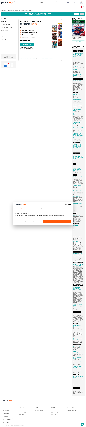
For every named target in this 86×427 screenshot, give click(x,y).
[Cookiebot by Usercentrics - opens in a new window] (65, 204)
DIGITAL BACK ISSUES (50, 58)
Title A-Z (4, 36)
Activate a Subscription (7, 48)
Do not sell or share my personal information (28, 221)
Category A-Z (5, 39)
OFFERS (13, 7)
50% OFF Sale (5, 24)
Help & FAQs (21, 405)
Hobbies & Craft (21, 7)
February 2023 (22, 10)
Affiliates (53, 407)
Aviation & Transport (35, 7)
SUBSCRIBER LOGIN (24, 58)
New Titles (5, 407)
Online (36, 408)
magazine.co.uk (70, 408)
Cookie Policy (5, 421)
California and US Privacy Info (9, 417)
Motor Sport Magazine (14, 10)
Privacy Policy (5, 416)
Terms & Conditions (7, 419)
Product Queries (54, 405)
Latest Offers (5, 42)
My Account (5, 30)
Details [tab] (43, 208)
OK (57, 221)
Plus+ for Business (6, 414)
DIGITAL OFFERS (40, 58)
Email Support (21, 407)
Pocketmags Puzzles (7, 27)
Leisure (46, 7)
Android (36, 407)
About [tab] (62, 208)
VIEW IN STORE (78, 41)
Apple (36, 405)
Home (3, 18)
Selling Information (55, 412)
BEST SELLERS (4, 7)
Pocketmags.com (70, 407)
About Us (69, 405)
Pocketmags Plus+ (6, 33)
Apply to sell (53, 414)
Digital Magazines (38, 411)
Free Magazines (6, 410)
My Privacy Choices (7, 422)
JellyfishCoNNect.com (71, 410)
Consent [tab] (23, 208)
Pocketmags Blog (6, 411)
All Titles (4, 405)
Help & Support (5, 51)
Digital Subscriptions (5, 10)
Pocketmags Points (39, 410)
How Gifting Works (22, 412)
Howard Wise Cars (29, 10)
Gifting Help (21, 414)
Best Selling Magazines (7, 408)
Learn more (22, 51)
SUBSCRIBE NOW (27, 44)
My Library (4, 21)
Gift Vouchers (5, 45)
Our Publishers (6, 413)
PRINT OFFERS (33, 58)
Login (52, 415)
